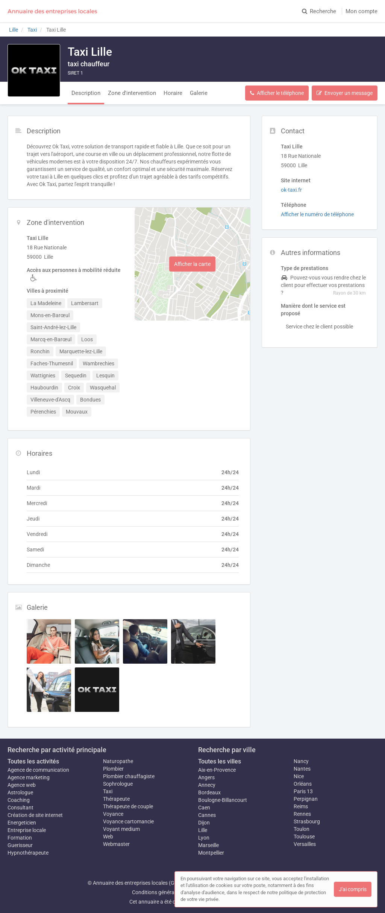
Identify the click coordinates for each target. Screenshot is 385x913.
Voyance (113, 814)
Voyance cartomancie (128, 821)
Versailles (305, 844)
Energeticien (22, 823)
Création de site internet (35, 815)
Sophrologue (118, 784)
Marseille (208, 845)
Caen (204, 808)
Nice (299, 776)
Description (85, 93)
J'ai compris (353, 889)
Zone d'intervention (132, 93)
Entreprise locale (27, 830)
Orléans (303, 784)
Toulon (301, 829)
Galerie (199, 93)
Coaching (19, 800)
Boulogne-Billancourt (222, 800)
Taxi (107, 791)
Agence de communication (38, 770)
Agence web (22, 785)
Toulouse (304, 837)
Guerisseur (20, 845)
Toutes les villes (219, 761)
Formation (20, 838)
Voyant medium (121, 829)
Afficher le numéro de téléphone (317, 214)
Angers (206, 777)
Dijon (204, 823)
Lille (202, 830)
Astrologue (20, 792)
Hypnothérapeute (28, 853)
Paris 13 (303, 791)
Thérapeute (116, 799)
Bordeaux (209, 792)
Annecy (206, 785)
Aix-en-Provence (217, 770)
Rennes (302, 814)
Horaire (173, 93)
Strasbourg (307, 821)
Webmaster (116, 844)
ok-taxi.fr (291, 190)
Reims (301, 806)
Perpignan (306, 799)
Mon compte (361, 11)
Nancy (301, 761)
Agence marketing (29, 777)
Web (108, 837)
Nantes (302, 769)
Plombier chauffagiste (129, 776)
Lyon (203, 838)
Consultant (20, 808)
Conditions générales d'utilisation (170, 892)
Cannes (207, 815)
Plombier (113, 769)
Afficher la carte (192, 264)
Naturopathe (118, 761)
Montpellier (211, 853)
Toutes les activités (33, 761)
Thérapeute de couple (128, 806)
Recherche (319, 11)
